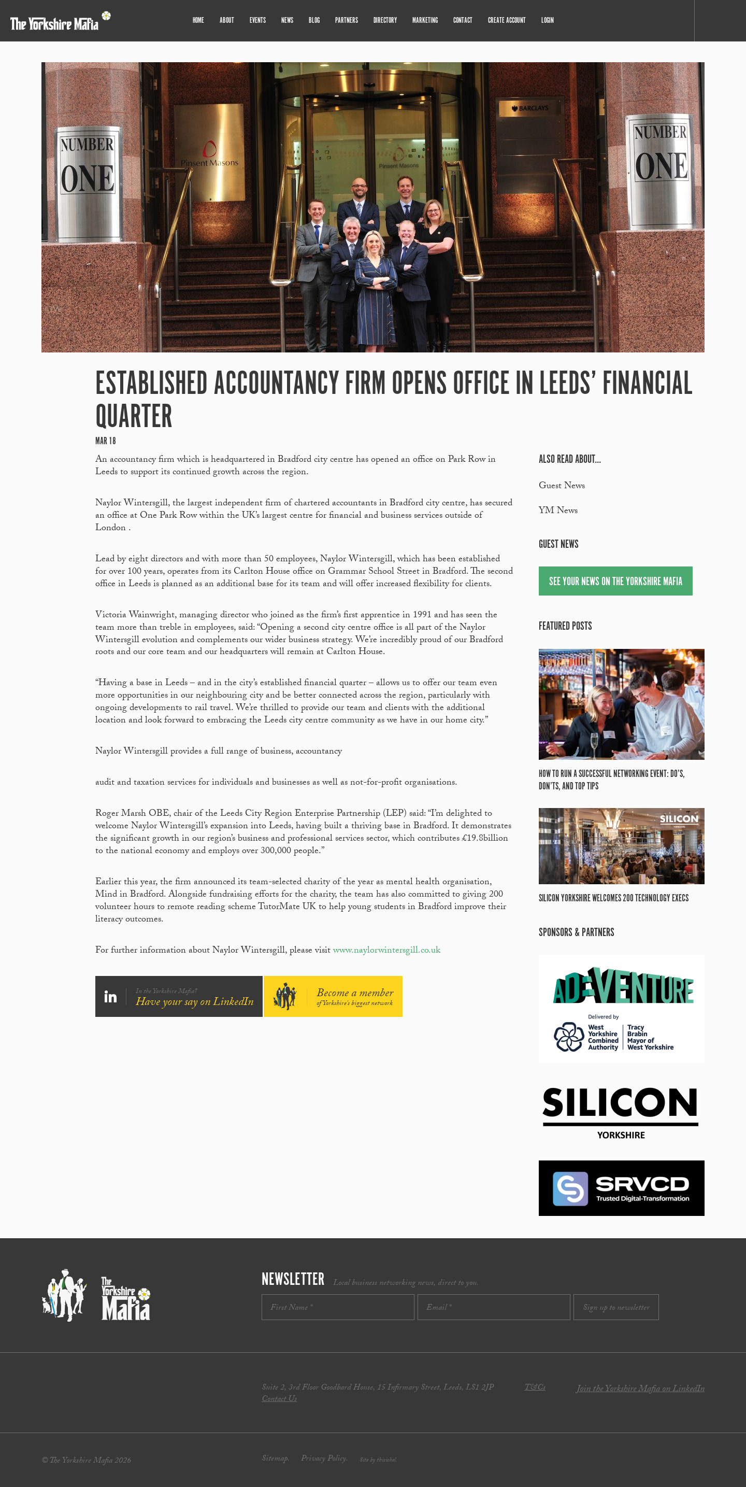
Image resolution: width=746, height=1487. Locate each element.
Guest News (562, 487)
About (227, 20)
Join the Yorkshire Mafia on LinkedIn (641, 1390)
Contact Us (279, 1400)
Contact (462, 20)
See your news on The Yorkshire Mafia (615, 581)
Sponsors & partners (576, 932)
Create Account (507, 20)
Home (198, 20)
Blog (314, 20)
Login (547, 20)
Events (258, 20)
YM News (558, 512)
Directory (385, 20)
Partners (346, 20)
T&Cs (535, 1388)
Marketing (425, 20)
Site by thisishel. (378, 1460)
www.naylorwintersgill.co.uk (386, 951)
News (287, 20)
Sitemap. (276, 1459)
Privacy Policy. (324, 1459)
